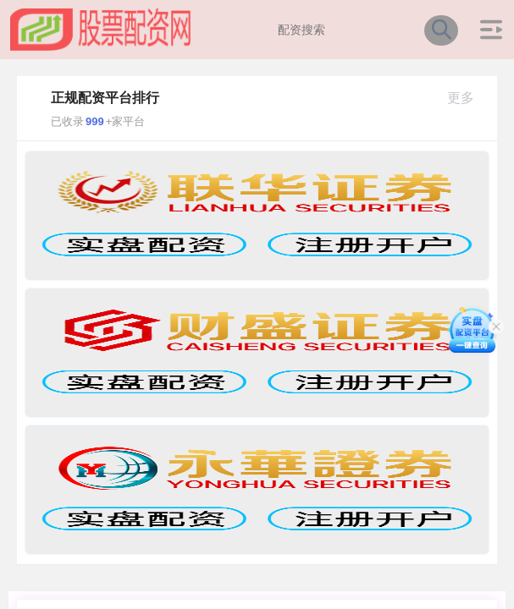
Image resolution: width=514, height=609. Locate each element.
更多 (468, 98)
